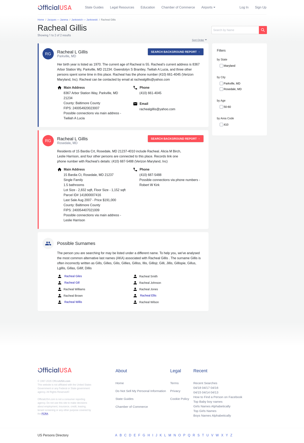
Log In (244, 7)
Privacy (175, 389)
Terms (174, 381)
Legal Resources (122, 7)
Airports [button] (207, 7)
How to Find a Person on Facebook (217, 396)
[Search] (235, 30)
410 (226, 124)
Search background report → (175, 51)
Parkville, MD (232, 83)
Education (148, 7)
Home (119, 381)
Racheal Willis (69, 302)
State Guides (94, 7)
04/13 (214, 391)
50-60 (227, 107)
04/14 (205, 391)
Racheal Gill (68, 282)
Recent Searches (204, 381)
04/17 (205, 386)
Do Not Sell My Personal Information (141, 389)
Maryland (230, 66)
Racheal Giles (69, 276)
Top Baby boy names (207, 400)
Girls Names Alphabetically (211, 405)
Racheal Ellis (144, 295)
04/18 (196, 386)
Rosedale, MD (233, 89)
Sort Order (198, 40)
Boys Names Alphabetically (211, 415)
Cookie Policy (179, 397)
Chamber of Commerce (178, 7)
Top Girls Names (204, 410)
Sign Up (261, 7)
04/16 (214, 386)
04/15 (196, 391)
